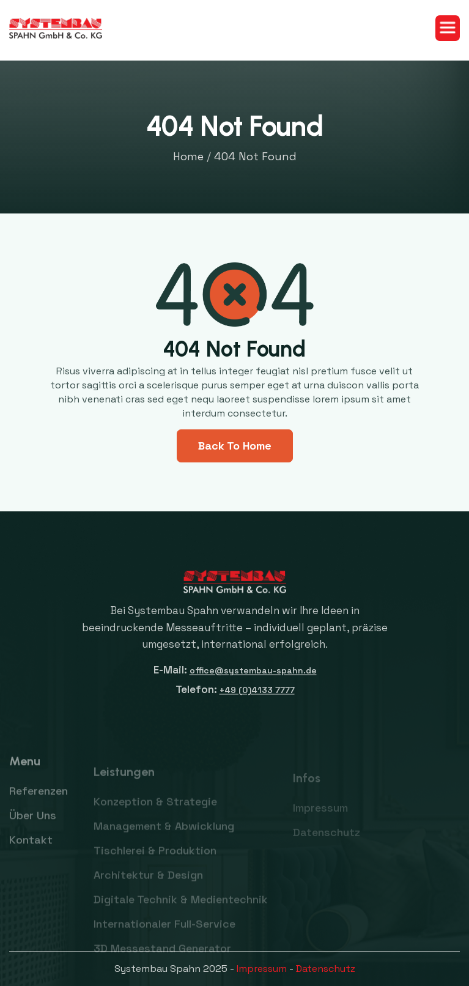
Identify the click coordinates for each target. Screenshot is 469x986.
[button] (447, 28)
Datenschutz (325, 968)
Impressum (262, 968)
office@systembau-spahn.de (252, 678)
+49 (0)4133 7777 (256, 698)
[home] (55, 28)
